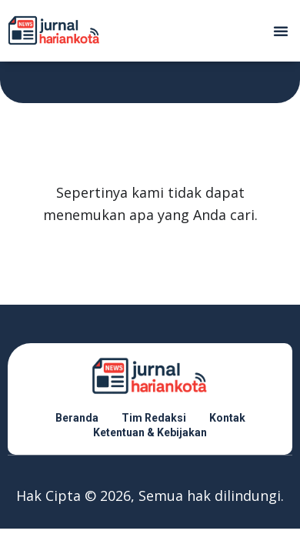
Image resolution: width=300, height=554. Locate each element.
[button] (280, 30)
